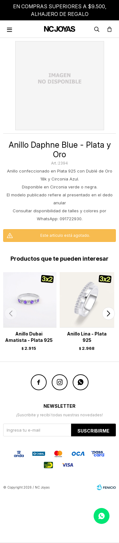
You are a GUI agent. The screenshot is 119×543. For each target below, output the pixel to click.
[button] (108, 314)
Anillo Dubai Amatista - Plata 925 (29, 337)
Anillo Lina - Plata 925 (87, 337)
